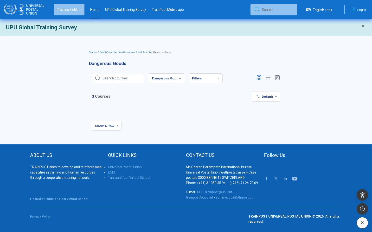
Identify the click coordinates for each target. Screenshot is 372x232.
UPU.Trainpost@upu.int (214, 192)
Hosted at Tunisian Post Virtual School (59, 199)
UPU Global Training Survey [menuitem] (125, 10)
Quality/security (108, 52)
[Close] (363, 26)
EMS (111, 172)
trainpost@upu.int (199, 197)
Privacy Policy (40, 216)
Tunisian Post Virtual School (129, 178)
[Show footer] (362, 209)
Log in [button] (358, 10)
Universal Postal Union (125, 167)
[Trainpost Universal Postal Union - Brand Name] (24, 9)
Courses (93, 52)
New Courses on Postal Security (134, 52)
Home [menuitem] (94, 10)
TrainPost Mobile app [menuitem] (168, 10)
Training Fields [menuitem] (67, 10)
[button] (320, 9)
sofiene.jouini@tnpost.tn (234, 197)
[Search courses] (122, 78)
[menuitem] (206, 78)
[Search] (277, 10)
